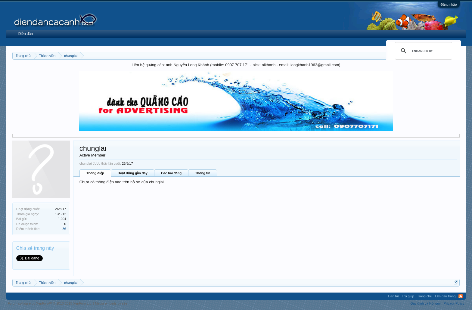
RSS (460, 296)
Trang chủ (424, 296)
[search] (422, 50)
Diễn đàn (25, 34)
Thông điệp (95, 173)
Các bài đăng (171, 173)
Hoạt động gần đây (133, 173)
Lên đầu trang (445, 296)
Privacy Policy (454, 303)
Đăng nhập (449, 4)
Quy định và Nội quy (425, 303)
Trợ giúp (408, 296)
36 (64, 229)
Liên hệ (393, 296)
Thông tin (202, 173)
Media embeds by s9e (111, 303)
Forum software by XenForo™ (50, 303)
